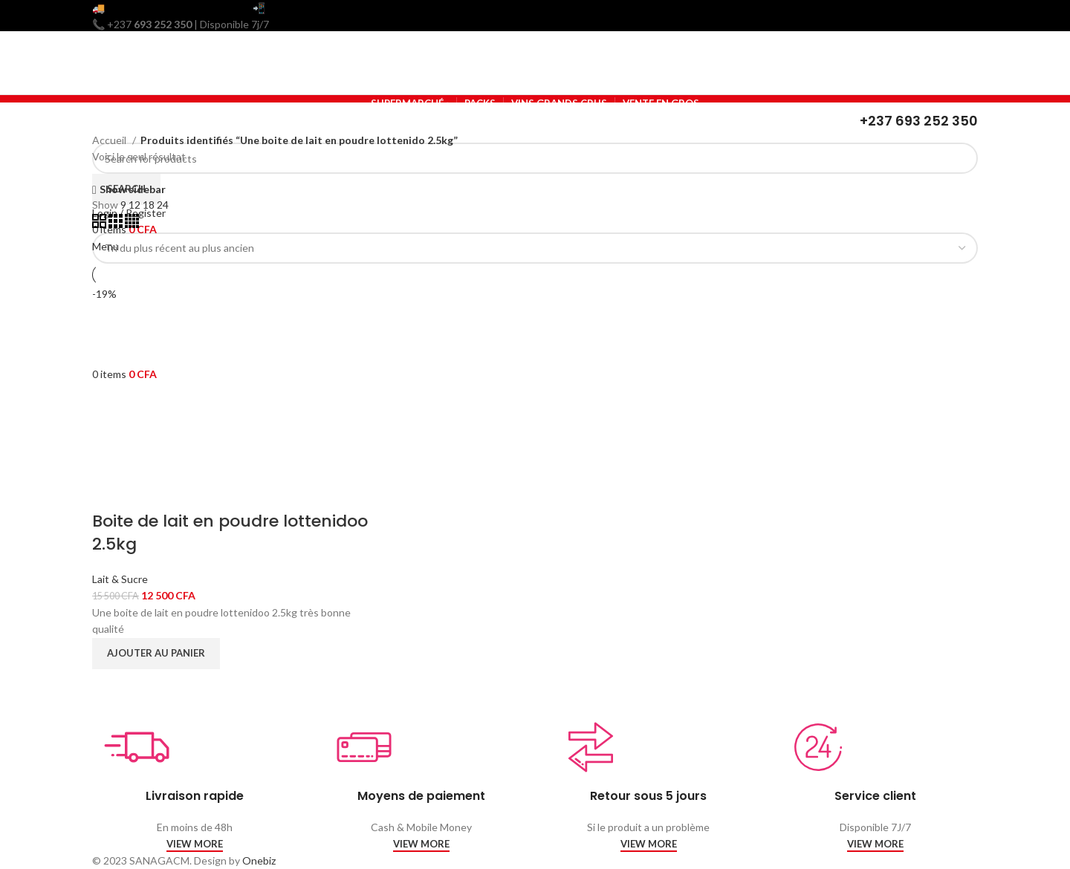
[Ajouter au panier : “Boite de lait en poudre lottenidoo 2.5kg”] (156, 653)
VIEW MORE (194, 844)
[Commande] (535, 248)
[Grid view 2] (100, 224)
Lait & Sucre (120, 579)
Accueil (110, 140)
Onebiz (259, 860)
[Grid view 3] (116, 224)
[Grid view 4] (132, 224)
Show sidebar (133, 189)
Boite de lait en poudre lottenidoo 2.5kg (230, 533)
